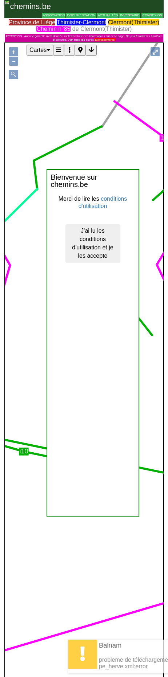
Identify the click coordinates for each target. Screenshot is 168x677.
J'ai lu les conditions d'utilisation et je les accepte (92, 243)
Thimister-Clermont (81, 22)
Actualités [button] (108, 15)
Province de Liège (32, 22)
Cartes (39, 50)
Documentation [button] (81, 15)
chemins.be (30, 6)
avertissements (105, 39)
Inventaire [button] (129, 15)
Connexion (152, 15)
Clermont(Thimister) (133, 22)
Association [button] (54, 15)
